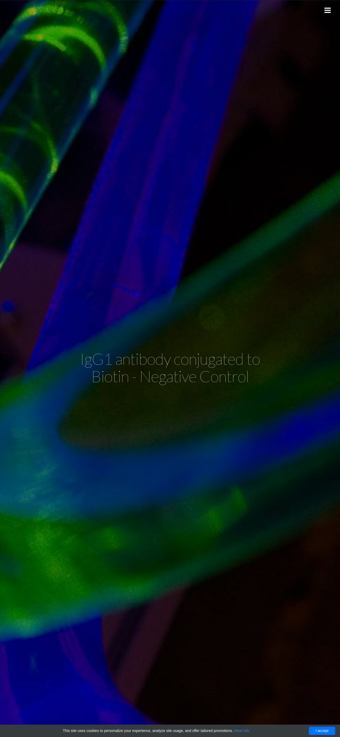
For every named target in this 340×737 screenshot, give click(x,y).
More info (241, 731)
